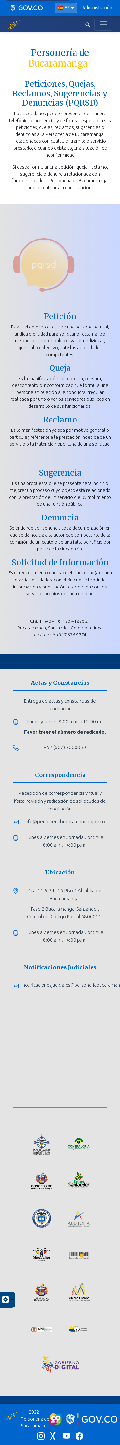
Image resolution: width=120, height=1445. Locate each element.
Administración (97, 7)
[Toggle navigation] (103, 24)
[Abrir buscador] (87, 24)
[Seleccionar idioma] (66, 8)
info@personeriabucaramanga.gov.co (65, 821)
